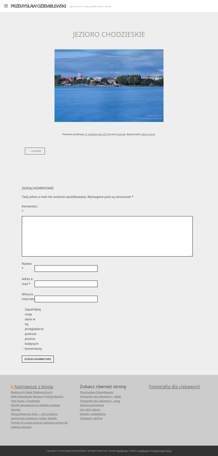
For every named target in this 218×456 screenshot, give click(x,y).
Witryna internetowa (28, 296)
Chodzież (35, 151)
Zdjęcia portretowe (92, 405)
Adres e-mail (28, 281)
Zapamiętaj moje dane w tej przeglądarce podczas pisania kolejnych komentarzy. (31, 328)
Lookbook (143, 450)
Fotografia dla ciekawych (174, 386)
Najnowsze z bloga (33, 386)
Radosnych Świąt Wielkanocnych (31, 392)
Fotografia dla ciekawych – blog (100, 401)
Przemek (120, 134)
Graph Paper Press (162, 450)
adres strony (148, 134)
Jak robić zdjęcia (90, 409)
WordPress (122, 450)
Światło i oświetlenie (93, 414)
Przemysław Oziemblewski (38, 6)
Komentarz (28, 208)
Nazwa (26, 266)
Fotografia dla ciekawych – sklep (100, 396)
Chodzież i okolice (91, 418)
